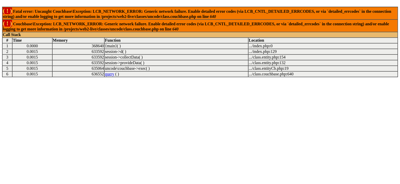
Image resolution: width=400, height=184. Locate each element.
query (109, 74)
